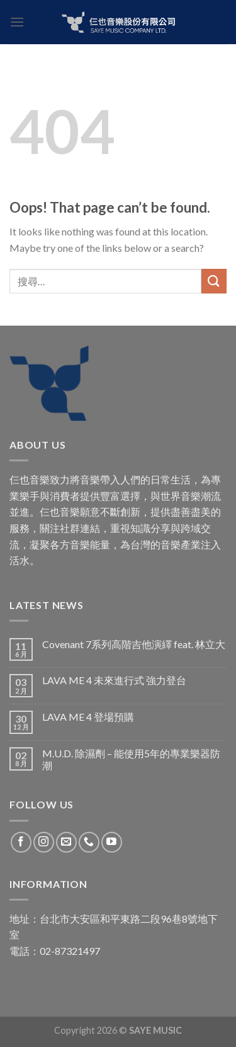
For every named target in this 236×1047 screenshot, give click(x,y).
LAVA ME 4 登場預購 (88, 717)
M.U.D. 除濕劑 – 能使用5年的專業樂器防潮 (131, 759)
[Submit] (214, 281)
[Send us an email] (66, 842)
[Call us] (89, 842)
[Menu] (17, 21)
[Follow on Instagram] (43, 842)
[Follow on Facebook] (21, 842)
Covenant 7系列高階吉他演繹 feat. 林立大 (133, 644)
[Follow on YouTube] (111, 842)
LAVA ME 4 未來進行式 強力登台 (114, 680)
